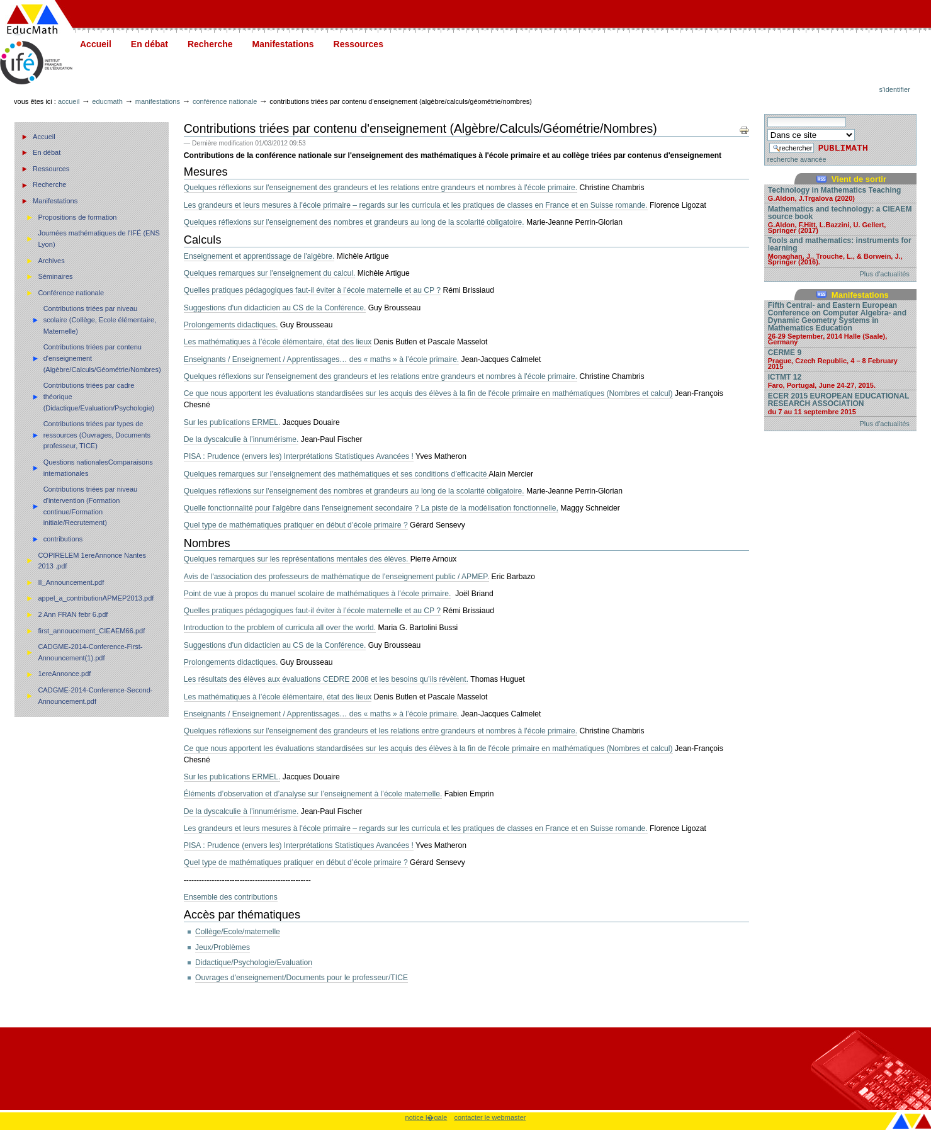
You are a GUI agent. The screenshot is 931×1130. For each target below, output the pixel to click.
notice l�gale (426, 1117)
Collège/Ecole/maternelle (237, 931)
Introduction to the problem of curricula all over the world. (280, 627)
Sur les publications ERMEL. (232, 422)
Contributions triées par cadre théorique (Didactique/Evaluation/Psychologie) (99, 396)
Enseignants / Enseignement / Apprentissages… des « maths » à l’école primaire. (321, 359)
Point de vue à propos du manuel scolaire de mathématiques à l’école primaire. (317, 593)
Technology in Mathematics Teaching (840, 193)
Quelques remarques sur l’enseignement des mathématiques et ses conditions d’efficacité (336, 474)
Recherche (210, 44)
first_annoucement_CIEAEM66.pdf (91, 631)
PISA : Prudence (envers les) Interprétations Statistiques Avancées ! (299, 456)
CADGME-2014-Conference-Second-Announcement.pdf (95, 695)
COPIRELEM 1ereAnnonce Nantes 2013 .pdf (92, 560)
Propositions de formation (77, 217)
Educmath (107, 101)
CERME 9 (840, 359)
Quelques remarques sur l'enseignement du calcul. (270, 273)
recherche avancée (797, 159)
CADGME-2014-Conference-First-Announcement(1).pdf (90, 652)
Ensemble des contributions (231, 897)
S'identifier (894, 89)
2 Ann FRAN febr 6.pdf (73, 614)
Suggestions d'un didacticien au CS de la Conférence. (275, 307)
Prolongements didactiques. (231, 324)
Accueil (95, 44)
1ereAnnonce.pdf (64, 673)
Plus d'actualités (885, 274)
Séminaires (55, 276)
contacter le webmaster (490, 1117)
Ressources (358, 44)
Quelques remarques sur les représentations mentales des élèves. (297, 559)
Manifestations (283, 44)
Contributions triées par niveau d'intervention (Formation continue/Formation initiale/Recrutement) (90, 505)
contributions (63, 539)
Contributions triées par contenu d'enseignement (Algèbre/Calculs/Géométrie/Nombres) (102, 358)
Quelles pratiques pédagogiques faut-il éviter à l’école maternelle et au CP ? (312, 290)
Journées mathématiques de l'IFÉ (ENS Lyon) (98, 238)
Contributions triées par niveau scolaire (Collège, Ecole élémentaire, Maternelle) (100, 319)
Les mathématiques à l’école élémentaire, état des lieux (278, 341)
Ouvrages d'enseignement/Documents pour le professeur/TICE (301, 977)
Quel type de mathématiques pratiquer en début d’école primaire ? (296, 525)
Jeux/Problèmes (222, 947)
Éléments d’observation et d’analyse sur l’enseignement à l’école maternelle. (313, 793)
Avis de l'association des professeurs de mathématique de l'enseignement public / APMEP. (336, 576)
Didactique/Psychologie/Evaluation (253, 962)
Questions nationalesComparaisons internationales (98, 467)
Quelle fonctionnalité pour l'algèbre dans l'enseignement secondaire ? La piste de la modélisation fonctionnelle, (371, 508)
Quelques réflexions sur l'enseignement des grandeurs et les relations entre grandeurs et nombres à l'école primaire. (380, 187)
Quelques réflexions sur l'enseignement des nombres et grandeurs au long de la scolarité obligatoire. (354, 222)
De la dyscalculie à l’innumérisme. (241, 439)
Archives (51, 260)
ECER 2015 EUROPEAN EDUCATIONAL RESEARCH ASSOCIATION (840, 403)
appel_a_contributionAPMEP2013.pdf (96, 598)
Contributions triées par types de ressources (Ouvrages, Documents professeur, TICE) (96, 434)
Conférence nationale (225, 101)
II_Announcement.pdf (71, 582)
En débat (149, 44)
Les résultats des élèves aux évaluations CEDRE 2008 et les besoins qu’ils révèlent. (326, 679)
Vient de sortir (859, 179)
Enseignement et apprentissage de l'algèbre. (259, 256)
